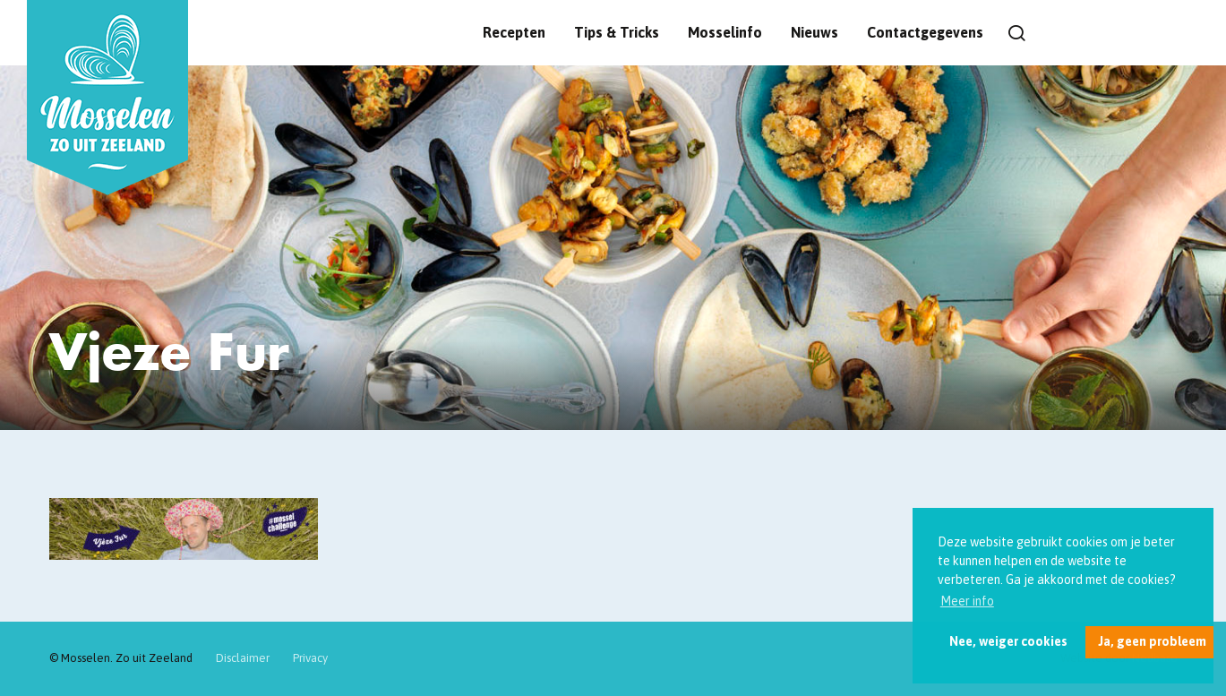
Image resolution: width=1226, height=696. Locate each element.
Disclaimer (243, 658)
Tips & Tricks (616, 32)
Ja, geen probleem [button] (1152, 641)
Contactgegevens (925, 32)
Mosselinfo (725, 32)
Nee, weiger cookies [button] (1008, 641)
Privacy (310, 658)
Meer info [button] (967, 601)
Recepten (514, 32)
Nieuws (814, 32)
